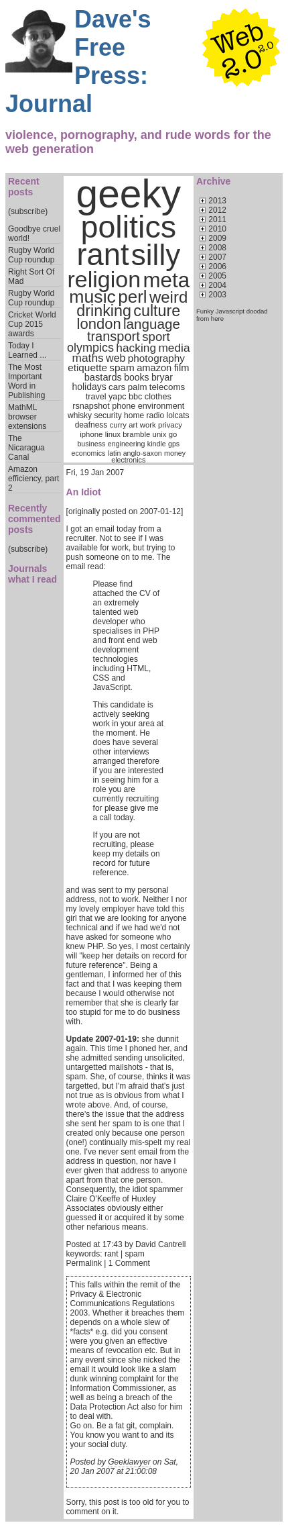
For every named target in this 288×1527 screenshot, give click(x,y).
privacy (170, 425)
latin (114, 453)
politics (128, 226)
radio (155, 415)
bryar (162, 377)
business (91, 444)
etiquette (87, 367)
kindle (156, 444)
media (174, 347)
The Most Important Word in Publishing (26, 381)
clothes (158, 396)
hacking (136, 347)
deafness (91, 425)
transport (113, 336)
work (148, 425)
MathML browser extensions (27, 417)
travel (96, 396)
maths (88, 357)
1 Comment (129, 1263)
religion (104, 279)
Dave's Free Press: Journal (78, 61)
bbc (135, 396)
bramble (136, 434)
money (175, 453)
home (134, 415)
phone (123, 406)
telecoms (167, 387)
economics (89, 453)
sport (155, 337)
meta (166, 280)
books (136, 377)
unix (160, 434)
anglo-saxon (142, 453)
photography (156, 358)
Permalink (84, 1263)
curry (118, 425)
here (217, 318)
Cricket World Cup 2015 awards (32, 324)
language (151, 324)
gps (173, 444)
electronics (128, 460)
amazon (154, 367)
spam (121, 367)
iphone (91, 434)
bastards (103, 377)
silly (155, 254)
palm (137, 387)
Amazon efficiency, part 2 (33, 478)
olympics (90, 347)
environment (161, 406)
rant (102, 255)
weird (168, 297)
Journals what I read (32, 574)
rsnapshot (91, 406)
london (99, 323)
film (182, 367)
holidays (89, 386)
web (115, 358)
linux (113, 434)
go (173, 434)
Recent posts (24, 186)
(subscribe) (28, 211)
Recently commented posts (34, 519)
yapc (118, 396)
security (107, 415)
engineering (126, 444)
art (133, 425)
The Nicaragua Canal (26, 448)
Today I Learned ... (27, 350)
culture (156, 310)
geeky (129, 193)
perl (132, 297)
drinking (103, 310)
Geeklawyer (129, 1462)
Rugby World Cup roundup (31, 255)
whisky (80, 415)
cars (117, 387)
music (92, 297)
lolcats (178, 415)
